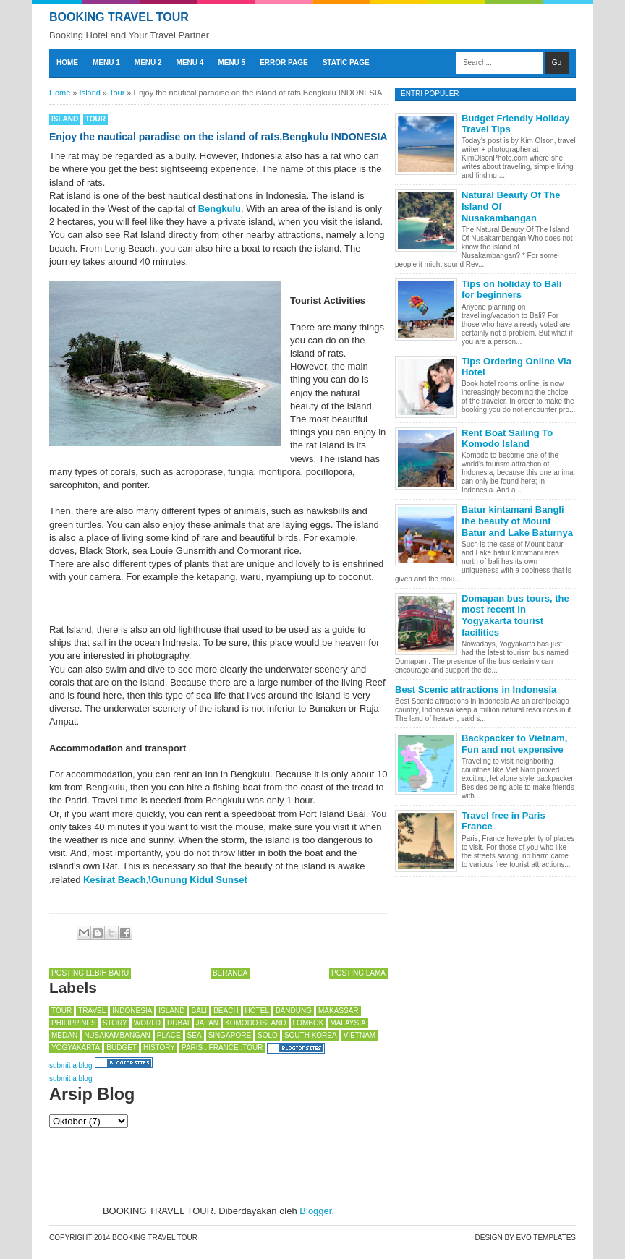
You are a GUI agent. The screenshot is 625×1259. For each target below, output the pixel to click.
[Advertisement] (165, 1164)
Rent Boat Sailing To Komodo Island (507, 438)
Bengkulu (219, 208)
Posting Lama (358, 973)
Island (64, 119)
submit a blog (70, 1066)
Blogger (315, 1210)
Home (67, 63)
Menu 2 (148, 63)
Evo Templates (546, 1238)
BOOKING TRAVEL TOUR (119, 17)
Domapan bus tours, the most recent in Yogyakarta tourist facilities (515, 615)
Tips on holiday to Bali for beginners (511, 289)
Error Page (284, 63)
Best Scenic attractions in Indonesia (475, 689)
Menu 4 (190, 63)
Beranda (230, 973)
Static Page (346, 63)
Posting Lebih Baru (90, 973)
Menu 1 (106, 63)
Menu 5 (231, 63)
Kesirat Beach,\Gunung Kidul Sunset (165, 879)
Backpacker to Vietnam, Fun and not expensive (514, 744)
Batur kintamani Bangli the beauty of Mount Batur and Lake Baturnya (517, 520)
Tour (95, 119)
